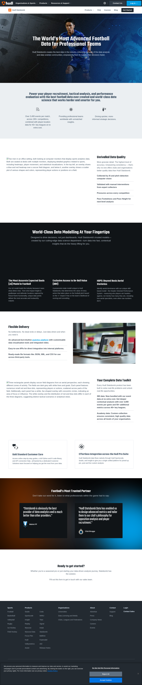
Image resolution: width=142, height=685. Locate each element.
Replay (27, 624)
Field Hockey (12, 632)
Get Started (127, 10)
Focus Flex (29, 636)
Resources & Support (61, 3)
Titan (41, 620)
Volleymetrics (30, 644)
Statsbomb (44, 632)
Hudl (26, 640)
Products (44, 3)
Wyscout (28, 628)
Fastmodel (43, 640)
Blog (116, 10)
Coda (42, 612)
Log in (134, 3)
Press (92, 616)
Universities (62, 612)
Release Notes (45, 648)
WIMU (42, 616)
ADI (41, 644)
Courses (107, 10)
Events (92, 628)
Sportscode (29, 616)
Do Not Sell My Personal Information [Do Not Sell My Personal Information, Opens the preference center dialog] (105, 668)
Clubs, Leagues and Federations (70, 620)
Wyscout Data (30, 632)
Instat (42, 628)
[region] (71, 674)
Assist (27, 648)
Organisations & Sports (27, 3)
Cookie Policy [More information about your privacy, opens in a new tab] (52, 671)
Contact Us (117, 3)
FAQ (99, 10)
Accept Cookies (106, 680)
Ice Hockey (11, 628)
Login (126, 608)
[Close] (138, 673)
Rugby (9, 624)
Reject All (105, 674)
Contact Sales (129, 611)
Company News (96, 620)
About (92, 608)
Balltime (43, 636)
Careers (93, 624)
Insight (27, 620)
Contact (113, 608)
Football (10, 612)
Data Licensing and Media (67, 616)
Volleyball (10, 620)
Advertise (93, 612)
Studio (27, 612)
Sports (10, 608)
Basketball (11, 616)
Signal (42, 624)
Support (112, 612)
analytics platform (40, 340)
